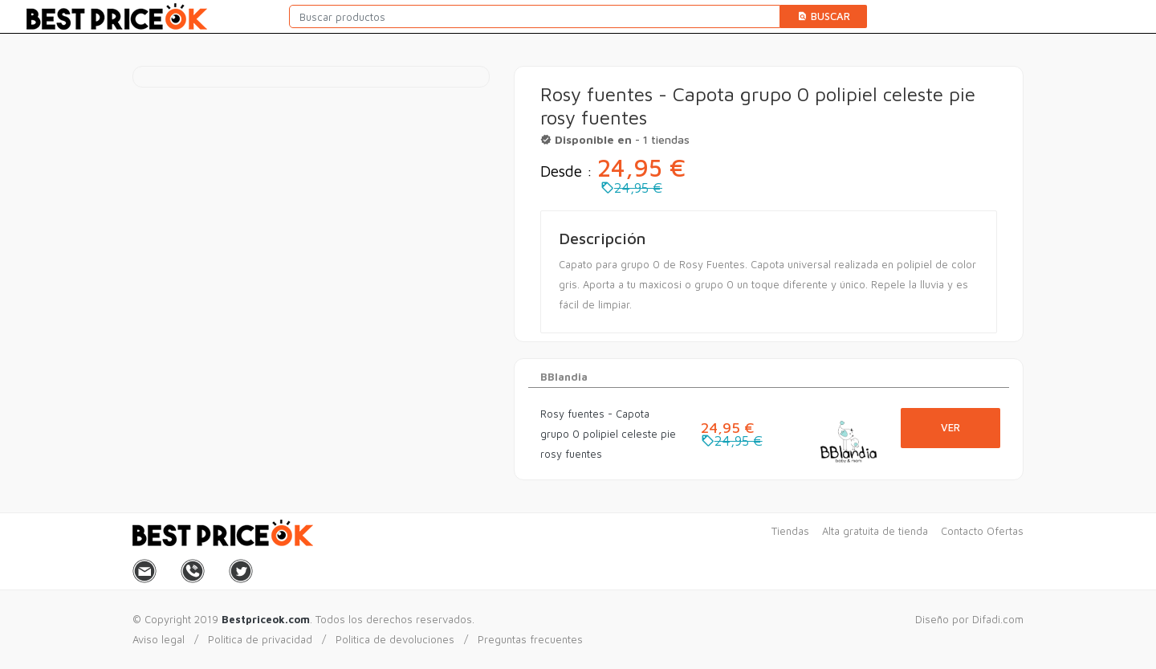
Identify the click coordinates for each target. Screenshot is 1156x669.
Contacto (962, 530)
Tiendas (790, 530)
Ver (950, 427)
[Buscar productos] (534, 16)
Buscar (823, 16)
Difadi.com (998, 619)
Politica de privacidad (260, 639)
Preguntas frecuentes (530, 639)
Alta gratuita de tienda (875, 530)
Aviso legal (158, 639)
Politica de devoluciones (395, 639)
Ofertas (1005, 530)
